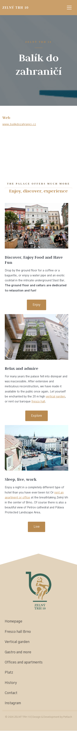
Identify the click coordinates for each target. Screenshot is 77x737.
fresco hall (38, 401)
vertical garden (55, 396)
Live (37, 526)
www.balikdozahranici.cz (19, 124)
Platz (9, 672)
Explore (36, 415)
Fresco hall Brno (18, 632)
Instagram (13, 703)
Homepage (13, 621)
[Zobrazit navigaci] (69, 7)
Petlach (67, 717)
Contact (11, 693)
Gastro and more (18, 652)
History (11, 683)
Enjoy (36, 304)
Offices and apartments (24, 662)
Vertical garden (17, 642)
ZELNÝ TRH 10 (15, 7)
